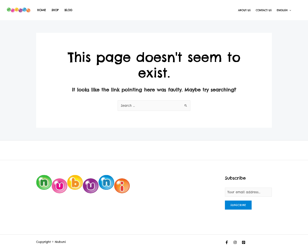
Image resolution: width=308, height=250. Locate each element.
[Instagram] (235, 242)
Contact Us (264, 10)
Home (41, 10)
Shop (55, 10)
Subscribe (238, 205)
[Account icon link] (299, 10)
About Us (244, 10)
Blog (68, 10)
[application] (289, 10)
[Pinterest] (243, 242)
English (284, 10)
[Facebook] (226, 242)
